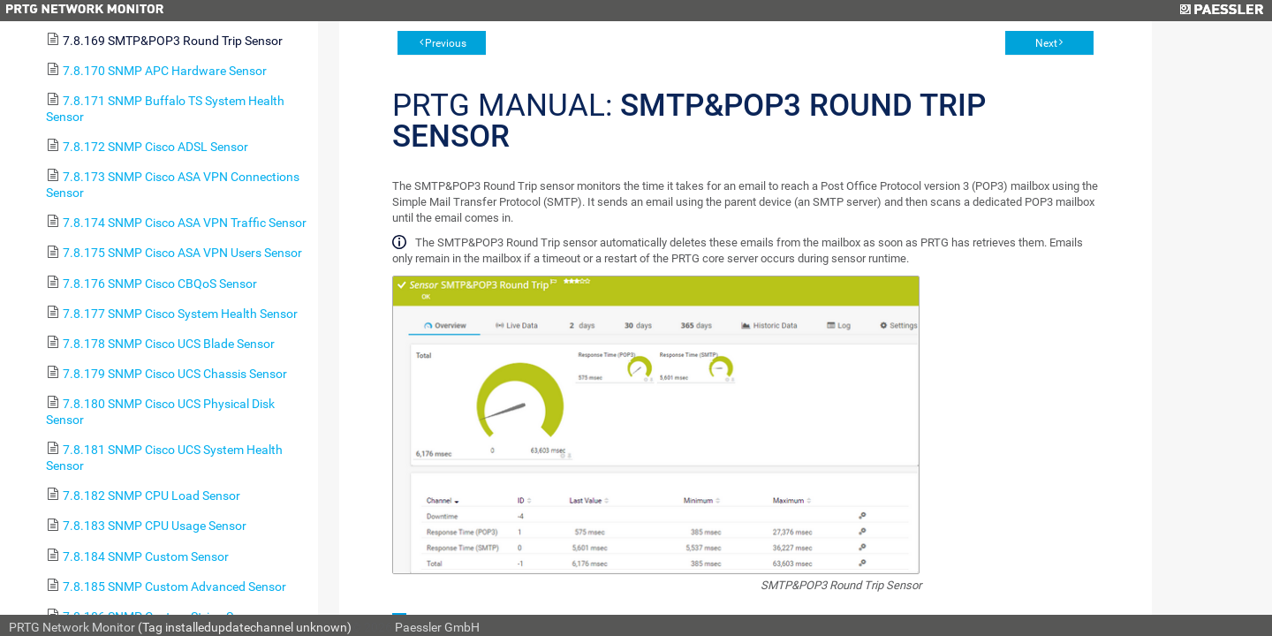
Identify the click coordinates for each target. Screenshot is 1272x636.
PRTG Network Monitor (72, 627)
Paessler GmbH (437, 627)
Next (1046, 43)
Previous (445, 43)
